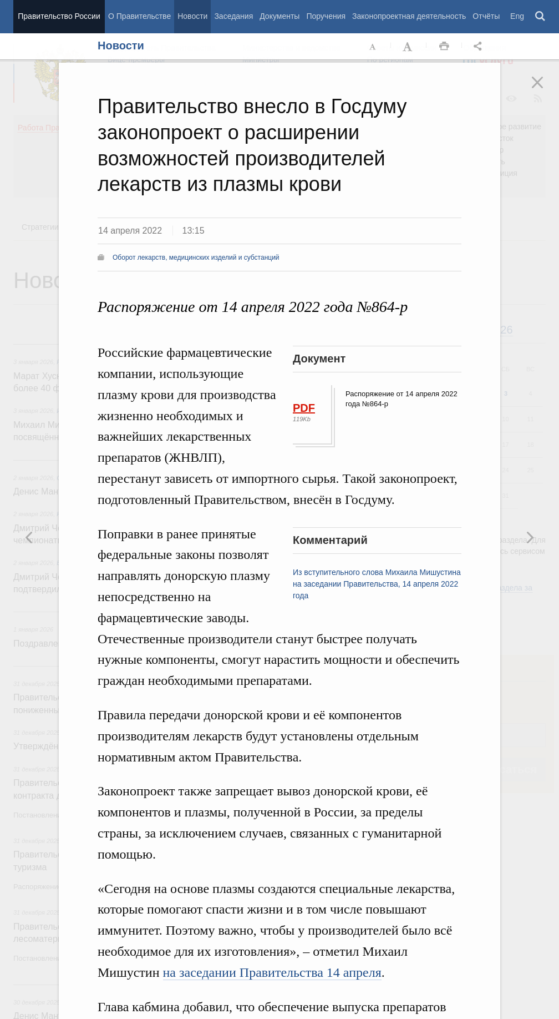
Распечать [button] (444, 46)
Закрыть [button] (545, 90)
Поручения (325, 16)
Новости (192, 16)
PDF (304, 408)
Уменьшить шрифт (373, 46)
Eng (517, 16)
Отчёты (486, 16)
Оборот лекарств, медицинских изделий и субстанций (196, 257)
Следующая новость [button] (29, 537)
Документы (279, 16)
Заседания (233, 16)
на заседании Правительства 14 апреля (272, 972)
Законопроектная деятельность (409, 16)
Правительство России (59, 16)
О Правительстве (139, 16)
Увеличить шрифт (408, 46)
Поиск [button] (540, 16)
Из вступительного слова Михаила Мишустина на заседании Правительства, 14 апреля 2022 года (377, 584)
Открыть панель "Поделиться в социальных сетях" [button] (479, 46)
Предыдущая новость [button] (529, 537)
